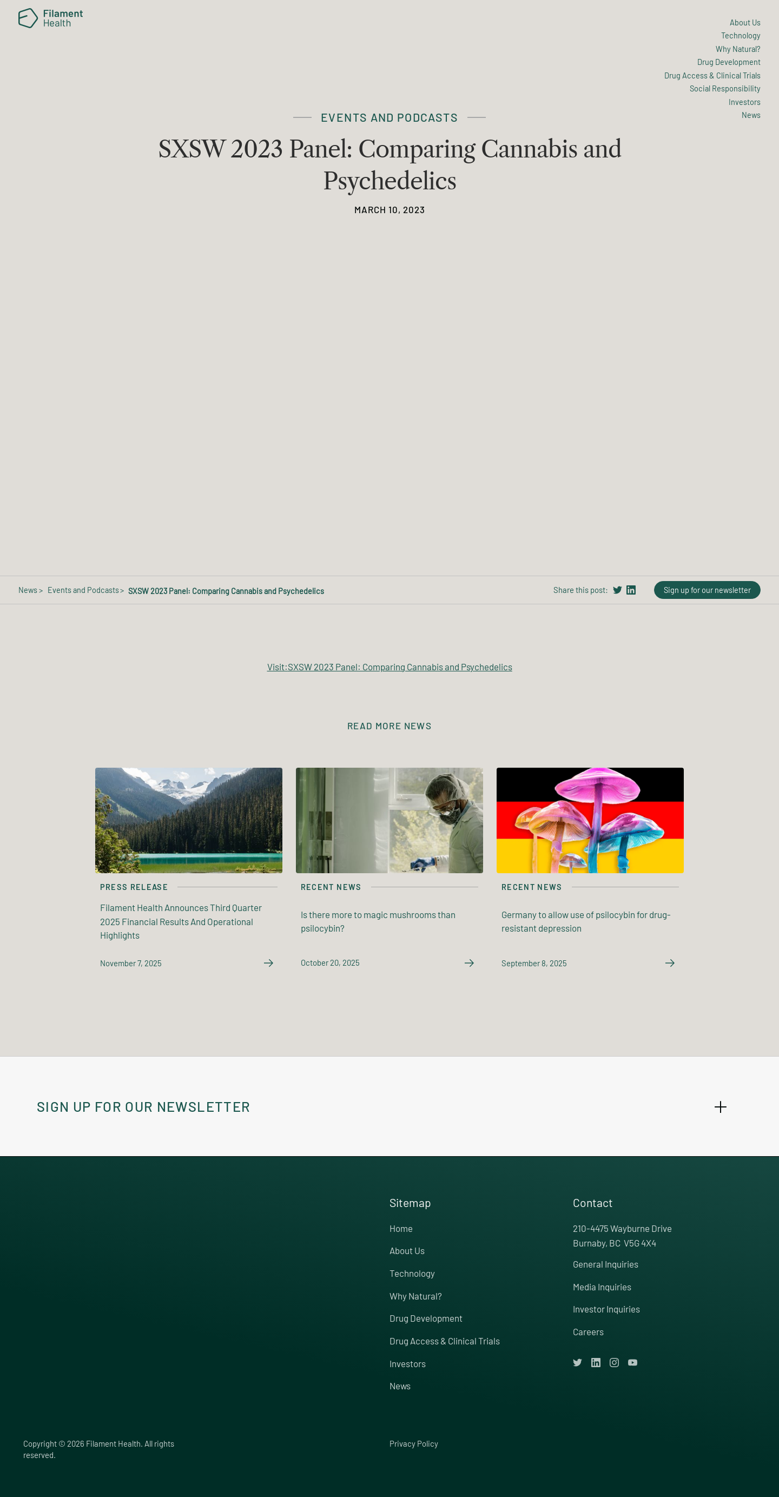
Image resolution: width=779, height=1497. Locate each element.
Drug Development (426, 1318)
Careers (588, 1331)
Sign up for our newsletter (707, 590)
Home (401, 1228)
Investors (408, 1363)
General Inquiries (605, 1263)
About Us (407, 1250)
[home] (50, 18)
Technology (412, 1273)
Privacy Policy (414, 1443)
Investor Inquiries (606, 1308)
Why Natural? (416, 1295)
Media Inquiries (602, 1286)
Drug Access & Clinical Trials (445, 1340)
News (400, 1385)
